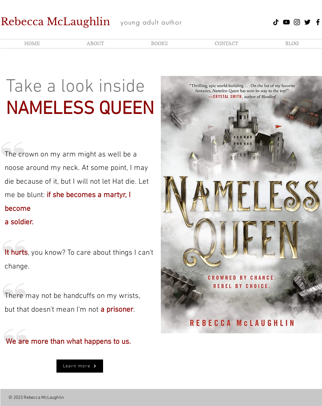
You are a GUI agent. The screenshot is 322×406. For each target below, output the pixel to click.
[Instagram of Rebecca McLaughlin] (297, 22)
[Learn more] (79, 366)
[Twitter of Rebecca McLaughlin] (307, 22)
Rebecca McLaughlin (55, 21)
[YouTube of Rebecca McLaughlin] (286, 22)
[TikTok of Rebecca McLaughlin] (276, 22)
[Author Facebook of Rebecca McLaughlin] (318, 22)
